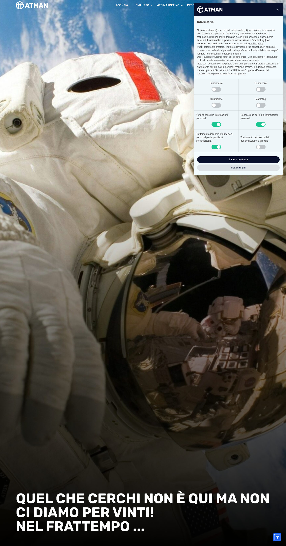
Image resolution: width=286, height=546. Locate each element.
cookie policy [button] (256, 43)
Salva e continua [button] (238, 159)
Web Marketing (168, 5)
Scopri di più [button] (238, 167)
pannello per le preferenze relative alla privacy (221, 73)
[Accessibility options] (277, 537)
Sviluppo (142, 5)
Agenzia (122, 5)
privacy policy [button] (238, 33)
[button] (277, 9)
